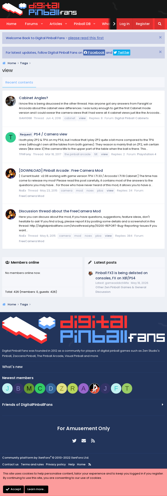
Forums (31, 24)
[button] (41, 24)
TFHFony (25, 154)
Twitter (122, 52)
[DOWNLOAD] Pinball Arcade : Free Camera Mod (61, 170)
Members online (25, 262)
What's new (12, 366)
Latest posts (105, 262)
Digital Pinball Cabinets (132, 118)
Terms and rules (32, 464)
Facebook (94, 52)
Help (71, 464)
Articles (56, 24)
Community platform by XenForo (45, 458)
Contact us (10, 464)
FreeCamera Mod (31, 196)
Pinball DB (82, 24)
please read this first (86, 38)
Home (11, 24)
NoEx (22, 190)
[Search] (160, 24)
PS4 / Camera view (43, 134)
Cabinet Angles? (33, 97)
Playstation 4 (146, 154)
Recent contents (19, 82)
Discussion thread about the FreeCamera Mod (60, 211)
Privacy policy (56, 464)
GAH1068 (25, 118)
